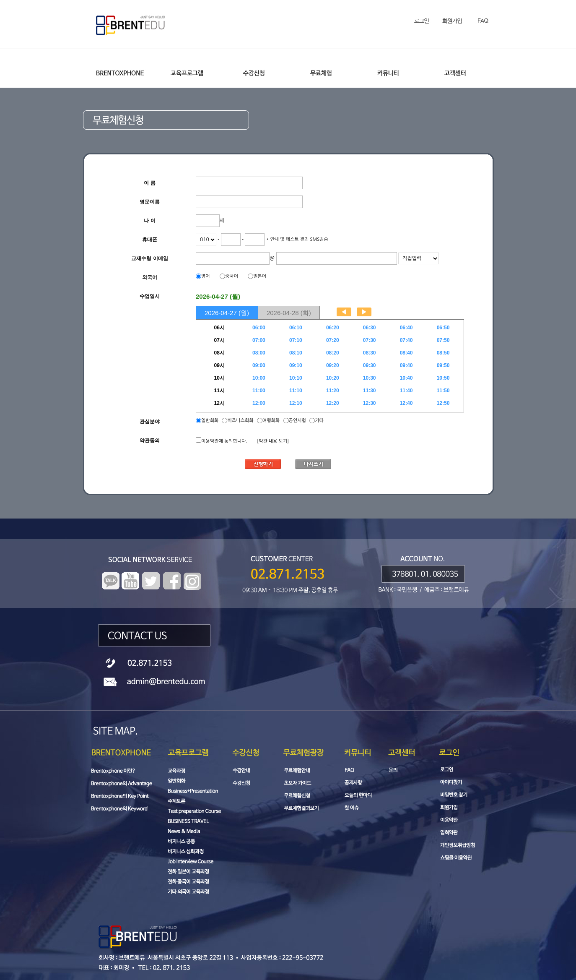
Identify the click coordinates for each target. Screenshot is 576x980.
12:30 (369, 403)
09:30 (369, 365)
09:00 (258, 365)
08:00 (258, 353)
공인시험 (297, 420)
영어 (205, 276)
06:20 (332, 328)
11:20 (332, 391)
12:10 (295, 403)
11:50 (443, 391)
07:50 (443, 340)
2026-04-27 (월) (227, 312)
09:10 (295, 365)
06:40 (406, 328)
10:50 (443, 378)
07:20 (332, 340)
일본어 (259, 276)
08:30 (369, 353)
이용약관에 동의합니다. (224, 441)
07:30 (369, 340)
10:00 (258, 378)
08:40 (406, 353)
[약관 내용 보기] (273, 441)
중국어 (231, 276)
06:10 (295, 328)
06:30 (369, 328)
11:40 (406, 391)
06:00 (258, 328)
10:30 (369, 378)
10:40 (406, 378)
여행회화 (271, 420)
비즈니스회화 (240, 420)
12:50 (443, 403)
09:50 (443, 365)
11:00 (258, 391)
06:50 (443, 328)
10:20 (332, 378)
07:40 (406, 340)
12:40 (406, 403)
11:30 (369, 391)
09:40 (406, 365)
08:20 (332, 353)
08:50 (443, 353)
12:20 (332, 403)
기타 (319, 420)
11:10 (295, 391)
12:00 (258, 403)
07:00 (258, 340)
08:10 (295, 353)
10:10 (295, 378)
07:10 (295, 340)
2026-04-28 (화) (289, 312)
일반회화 (210, 420)
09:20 (332, 365)
